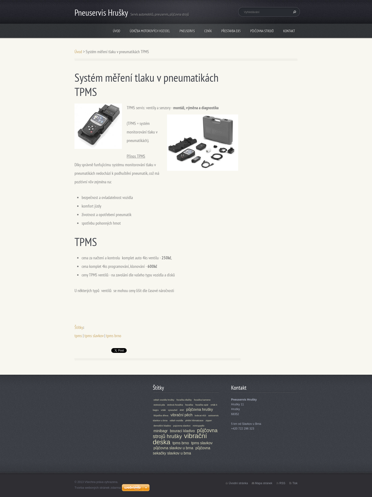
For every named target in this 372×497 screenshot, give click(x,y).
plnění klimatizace (194, 420)
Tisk (295, 483)
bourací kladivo (182, 431)
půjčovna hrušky (199, 409)
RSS (282, 483)
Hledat (294, 11)
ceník (208, 31)
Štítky (78, 327)
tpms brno (113, 335)
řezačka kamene (202, 399)
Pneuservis (187, 31)
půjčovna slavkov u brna (173, 448)
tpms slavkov (93, 335)
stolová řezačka (175, 404)
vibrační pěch (182, 415)
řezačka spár (201, 404)
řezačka (189, 404)
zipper (209, 420)
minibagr (160, 431)
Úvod (116, 31)
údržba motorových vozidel (150, 31)
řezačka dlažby (184, 399)
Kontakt (289, 31)
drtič (182, 410)
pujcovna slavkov (182, 425)
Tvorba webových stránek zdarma (97, 487)
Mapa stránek (263, 483)
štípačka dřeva (160, 415)
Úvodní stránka (238, 483)
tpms (78, 335)
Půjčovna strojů (262, 31)
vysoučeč (172, 410)
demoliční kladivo (162, 425)
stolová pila (159, 404)
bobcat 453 (200, 415)
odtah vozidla (176, 420)
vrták (163, 410)
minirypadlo (198, 425)
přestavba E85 (231, 31)
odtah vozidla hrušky (163, 399)
